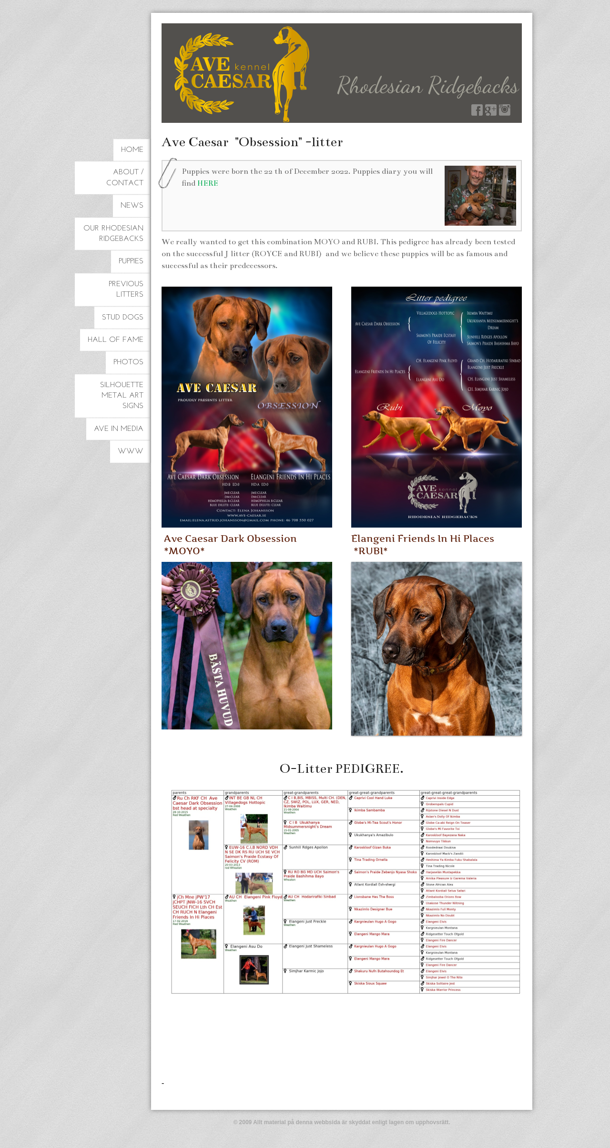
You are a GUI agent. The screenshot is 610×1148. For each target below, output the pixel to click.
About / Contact (124, 178)
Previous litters (126, 289)
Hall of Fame (115, 340)
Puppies (131, 261)
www (130, 451)
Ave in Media (118, 429)
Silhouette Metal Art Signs (121, 395)
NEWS (132, 206)
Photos (128, 362)
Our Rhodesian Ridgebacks (113, 234)
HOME (132, 150)
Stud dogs (122, 317)
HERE (207, 183)
